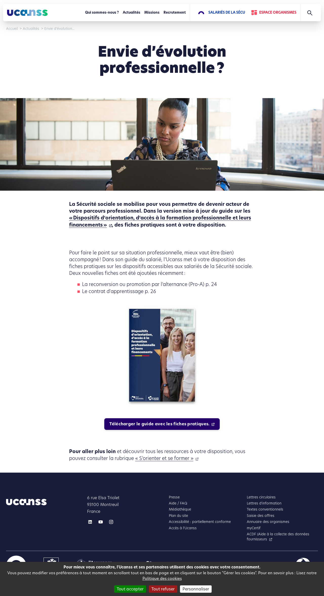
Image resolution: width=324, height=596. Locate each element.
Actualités (131, 12)
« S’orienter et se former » (164, 458)
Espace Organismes (277, 12)
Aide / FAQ (178, 503)
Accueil (12, 28)
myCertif (253, 528)
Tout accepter (130, 589)
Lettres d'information (264, 503)
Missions (151, 12)
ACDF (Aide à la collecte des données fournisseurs (278, 537)
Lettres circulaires (261, 497)
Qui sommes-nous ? (102, 12)
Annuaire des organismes (268, 521)
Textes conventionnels (265, 509)
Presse (174, 497)
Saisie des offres (260, 515)
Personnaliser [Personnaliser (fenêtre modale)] (196, 589)
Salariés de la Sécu (226, 12)
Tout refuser (163, 589)
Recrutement (175, 12)
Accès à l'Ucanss (183, 528)
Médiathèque (180, 509)
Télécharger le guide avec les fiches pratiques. (159, 424)
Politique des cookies (162, 578)
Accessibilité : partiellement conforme (200, 521)
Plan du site (178, 515)
